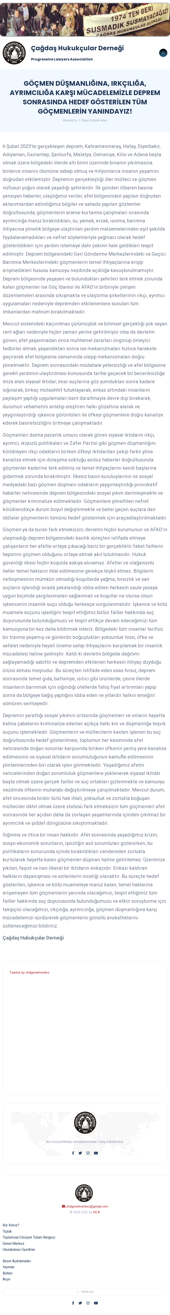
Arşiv (6, 1279)
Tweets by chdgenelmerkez (29, 973)
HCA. (96, 1212)
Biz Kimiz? (11, 1225)
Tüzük (7, 1231)
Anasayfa (70, 120)
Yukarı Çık (85, 1291)
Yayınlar (8, 1267)
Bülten (7, 1273)
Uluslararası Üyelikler (19, 1249)
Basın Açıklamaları (94, 120)
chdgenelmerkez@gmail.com (85, 1206)
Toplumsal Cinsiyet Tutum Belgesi (29, 1237)
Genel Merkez (13, 1243)
